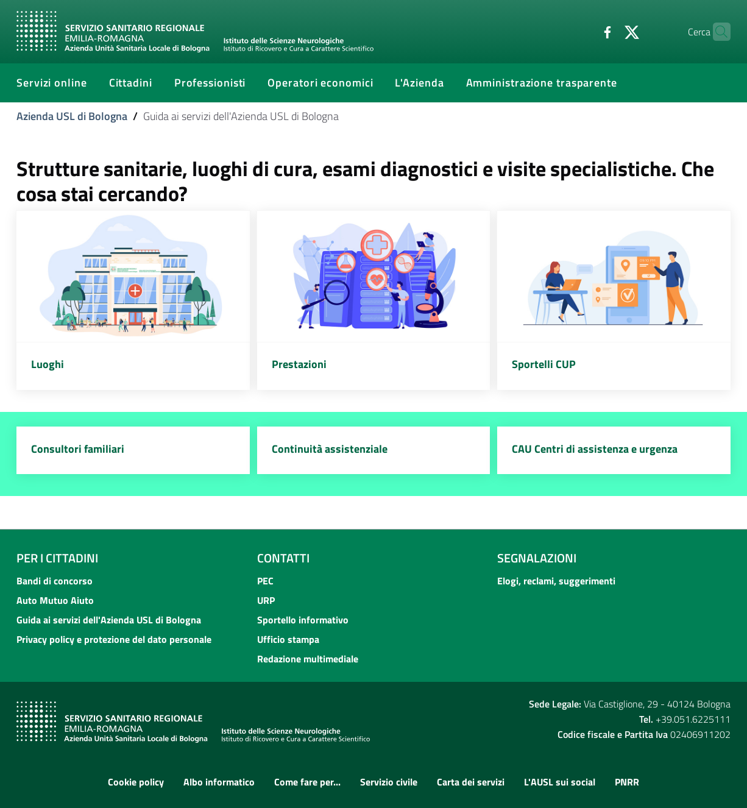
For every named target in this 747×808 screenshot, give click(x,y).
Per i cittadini (57, 557)
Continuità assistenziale (330, 449)
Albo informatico (219, 781)
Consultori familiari (77, 449)
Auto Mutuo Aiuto (55, 600)
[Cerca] (716, 31)
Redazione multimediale (307, 658)
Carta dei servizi (470, 781)
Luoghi (47, 364)
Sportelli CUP (544, 364)
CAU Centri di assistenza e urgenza (595, 449)
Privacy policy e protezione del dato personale (113, 639)
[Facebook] (584, 31)
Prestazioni (299, 364)
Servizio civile (388, 781)
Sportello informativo (303, 619)
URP (266, 600)
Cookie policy (136, 781)
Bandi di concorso (54, 580)
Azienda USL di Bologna (71, 116)
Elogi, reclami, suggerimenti (556, 580)
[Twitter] (608, 31)
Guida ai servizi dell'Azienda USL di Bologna (108, 619)
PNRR (627, 781)
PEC (265, 580)
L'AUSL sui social (559, 781)
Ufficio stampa (288, 639)
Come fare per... (307, 781)
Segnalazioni (536, 557)
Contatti (283, 557)
